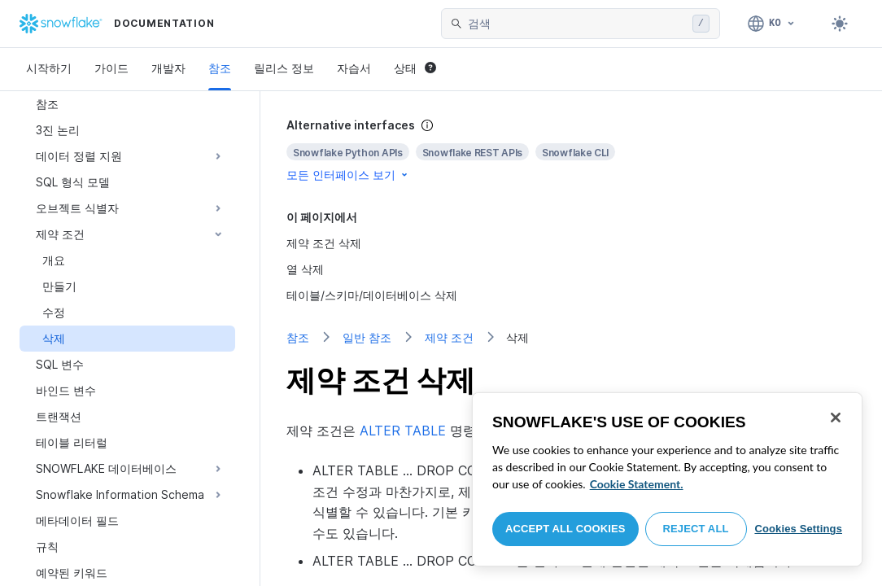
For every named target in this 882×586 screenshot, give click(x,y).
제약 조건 (449, 337)
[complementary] (571, 150)
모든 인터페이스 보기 (348, 174)
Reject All (696, 529)
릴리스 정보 (284, 68)
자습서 (354, 68)
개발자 (168, 68)
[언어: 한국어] (772, 23)
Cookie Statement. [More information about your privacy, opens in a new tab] (636, 484)
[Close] (836, 417)
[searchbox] (577, 23)
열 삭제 (305, 269)
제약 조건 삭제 (323, 243)
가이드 (111, 68)
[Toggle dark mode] (839, 23)
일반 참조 (367, 337)
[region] (667, 479)
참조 (219, 68)
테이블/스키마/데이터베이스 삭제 (371, 295)
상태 (415, 68)
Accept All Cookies (565, 529)
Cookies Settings (798, 529)
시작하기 (49, 68)
